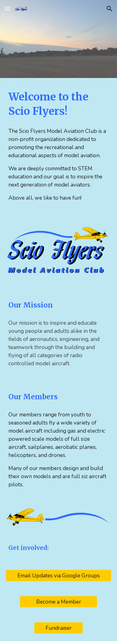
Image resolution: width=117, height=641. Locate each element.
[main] (58, 104)
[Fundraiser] (58, 628)
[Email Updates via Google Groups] (58, 575)
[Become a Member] (58, 602)
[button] (7, 8)
